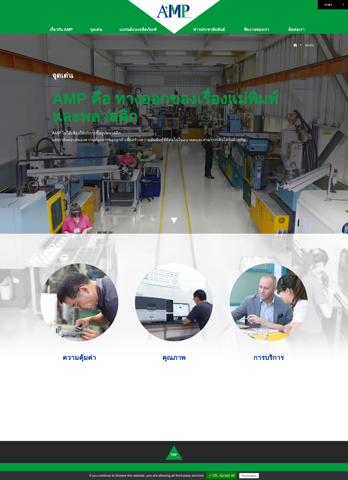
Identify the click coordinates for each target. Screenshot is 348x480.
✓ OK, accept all (222, 475)
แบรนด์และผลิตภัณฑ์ (138, 29)
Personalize (249, 475)
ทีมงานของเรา (256, 29)
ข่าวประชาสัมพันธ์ (209, 29)
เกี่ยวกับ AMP (61, 29)
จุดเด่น (96, 29)
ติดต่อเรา (296, 29)
